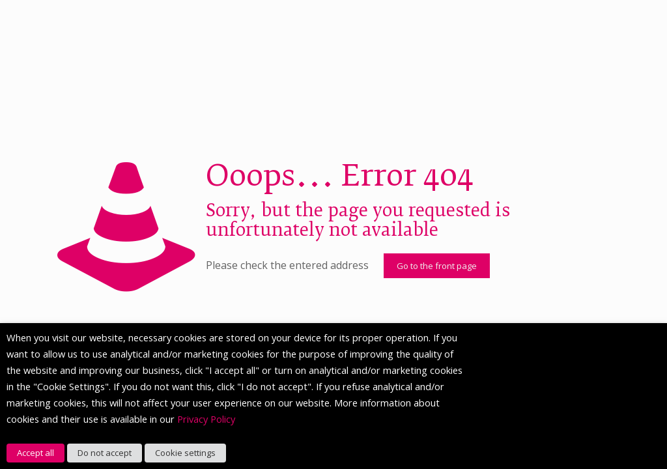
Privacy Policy (206, 418)
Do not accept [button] (105, 453)
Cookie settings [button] (185, 453)
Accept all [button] (35, 453)
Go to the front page (437, 266)
